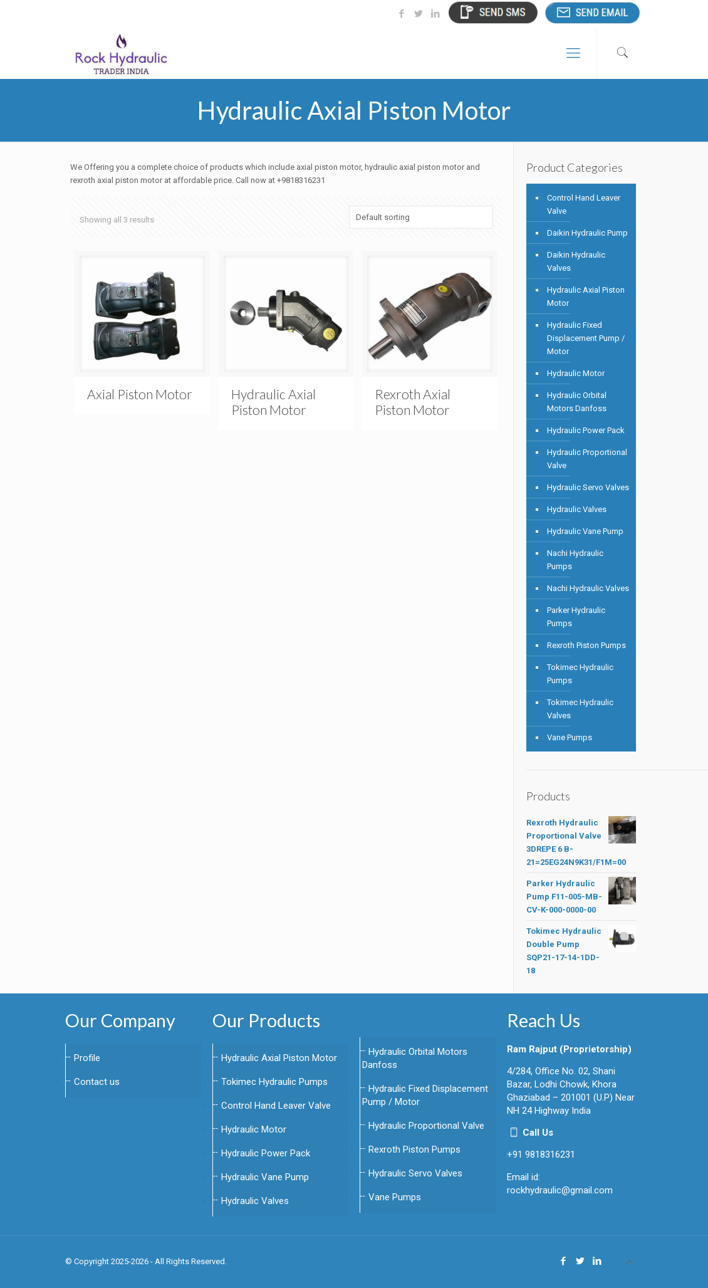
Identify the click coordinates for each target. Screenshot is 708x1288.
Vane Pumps (569, 737)
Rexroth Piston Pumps (586, 645)
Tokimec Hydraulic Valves (580, 709)
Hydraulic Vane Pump (585, 531)
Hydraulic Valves (576, 509)
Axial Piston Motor (139, 394)
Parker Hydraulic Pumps (576, 616)
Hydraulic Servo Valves (588, 487)
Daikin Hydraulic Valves (576, 261)
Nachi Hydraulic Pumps (575, 559)
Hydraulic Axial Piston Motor (273, 401)
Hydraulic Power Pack (586, 430)
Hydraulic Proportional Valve (587, 459)
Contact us (97, 1081)
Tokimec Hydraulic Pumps (580, 673)
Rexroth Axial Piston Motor (412, 401)
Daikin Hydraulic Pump (587, 233)
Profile (87, 1058)
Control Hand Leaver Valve (583, 204)
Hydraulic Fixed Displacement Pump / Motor (586, 338)
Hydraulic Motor (576, 373)
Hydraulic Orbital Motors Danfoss (576, 401)
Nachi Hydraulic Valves (588, 588)
